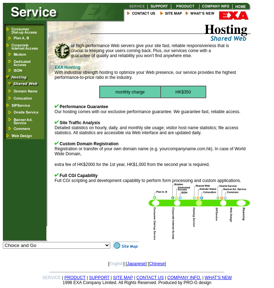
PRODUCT (74, 277)
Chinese (157, 263)
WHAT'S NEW (218, 277)
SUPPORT (99, 277)
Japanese (136, 263)
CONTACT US (150, 277)
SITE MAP (123, 277)
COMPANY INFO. (184, 277)
